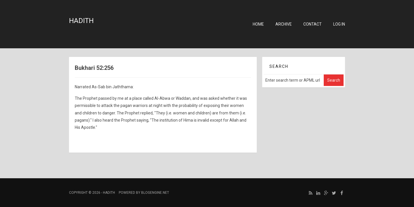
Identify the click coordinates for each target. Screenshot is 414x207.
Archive (283, 24)
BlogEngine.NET (155, 193)
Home (258, 24)
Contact (312, 24)
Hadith (81, 21)
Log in (339, 24)
